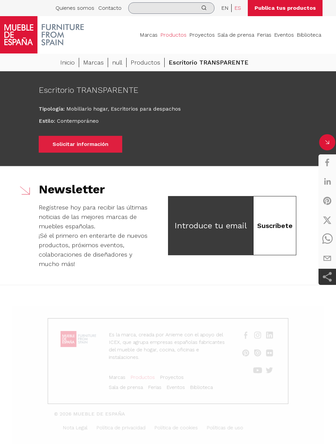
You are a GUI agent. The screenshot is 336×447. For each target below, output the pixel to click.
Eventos (284, 35)
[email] (327, 258)
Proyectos (202, 35)
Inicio (67, 63)
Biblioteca (309, 35)
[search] (171, 8)
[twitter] (327, 220)
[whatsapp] (327, 239)
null (117, 63)
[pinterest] (327, 201)
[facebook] (327, 162)
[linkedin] (327, 182)
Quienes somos (75, 8)
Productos (173, 35)
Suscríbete (275, 226)
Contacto (110, 8)
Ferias (264, 35)
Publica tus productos (285, 8)
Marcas (149, 35)
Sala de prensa (235, 35)
